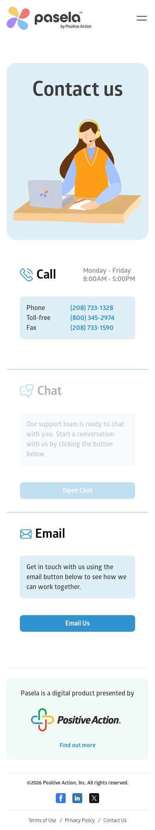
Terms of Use (45, 821)
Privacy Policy (82, 821)
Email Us (77, 623)
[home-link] (49, 18)
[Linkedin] (77, 798)
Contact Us (114, 821)
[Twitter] (94, 798)
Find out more (77, 745)
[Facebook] (61, 798)
